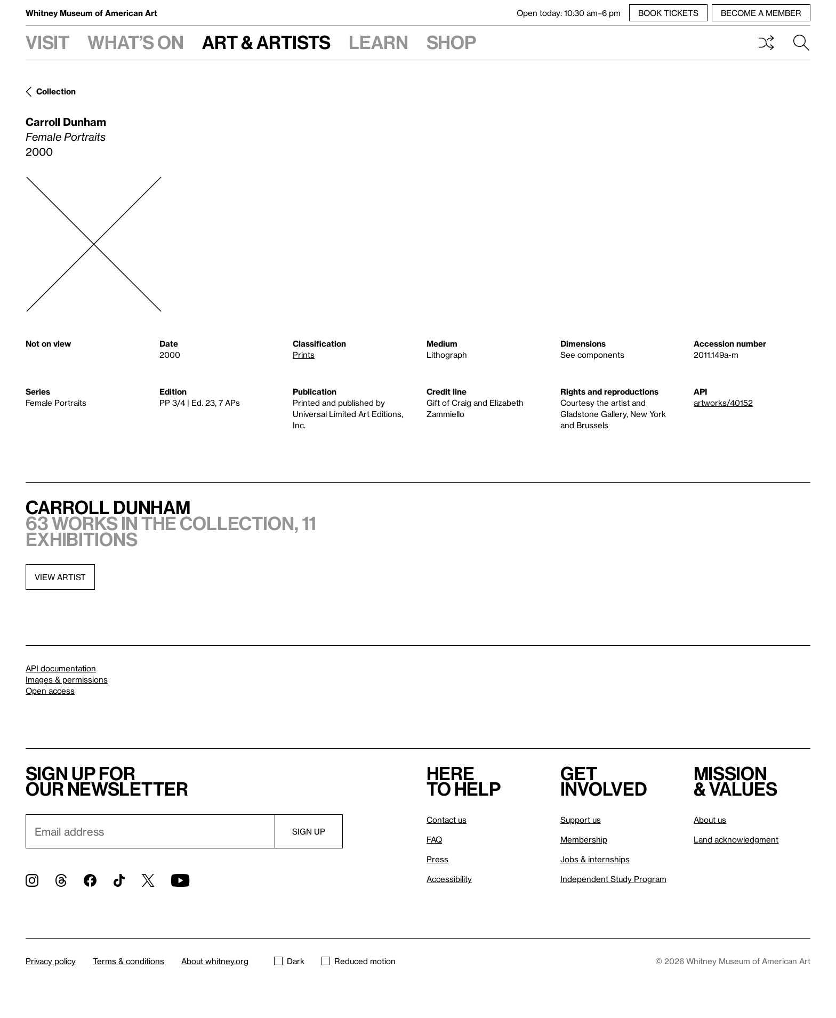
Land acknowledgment (736, 839)
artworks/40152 (723, 402)
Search (801, 42)
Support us (580, 819)
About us (710, 819)
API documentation (61, 668)
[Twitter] (148, 880)
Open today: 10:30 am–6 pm (569, 13)
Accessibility (449, 879)
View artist (60, 577)
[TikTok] (119, 880)
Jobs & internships (595, 859)
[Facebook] (90, 880)
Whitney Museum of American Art (91, 13)
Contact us (447, 819)
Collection (56, 91)
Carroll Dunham (66, 121)
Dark (289, 961)
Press (437, 859)
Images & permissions (67, 679)
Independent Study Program (613, 879)
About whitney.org (214, 961)
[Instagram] (32, 880)
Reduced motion (358, 961)
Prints (304, 354)
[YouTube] (180, 880)
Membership (583, 839)
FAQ (434, 839)
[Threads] (61, 880)
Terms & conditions (128, 961)
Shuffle (766, 42)
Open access (50, 690)
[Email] (150, 831)
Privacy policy (51, 961)
